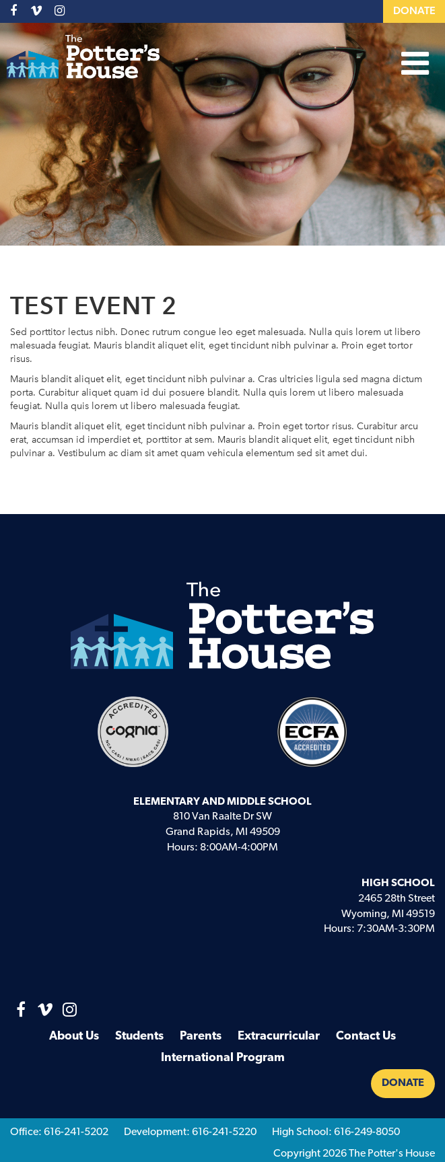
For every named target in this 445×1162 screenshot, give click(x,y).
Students (139, 1036)
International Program (223, 1058)
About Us (74, 1036)
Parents (200, 1036)
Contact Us (366, 1036)
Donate (414, 11)
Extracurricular (279, 1036)
